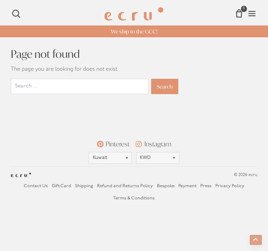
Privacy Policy (229, 186)
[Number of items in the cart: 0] (239, 13)
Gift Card (61, 186)
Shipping (84, 186)
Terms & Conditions (134, 198)
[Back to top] (256, 240)
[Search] (16, 13)
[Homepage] (134, 14)
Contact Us (36, 186)
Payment (187, 186)
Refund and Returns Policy (125, 186)
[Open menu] (252, 13)
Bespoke (165, 186)
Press (205, 186)
